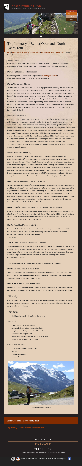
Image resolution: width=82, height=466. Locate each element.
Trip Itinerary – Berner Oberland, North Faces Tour (25, 428)
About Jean (71, 17)
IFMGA (50, 458)
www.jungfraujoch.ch (49, 76)
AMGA (59, 458)
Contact (71, 11)
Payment (72, 19)
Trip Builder (71, 14)
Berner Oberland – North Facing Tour (23, 421)
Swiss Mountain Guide (25, 6)
